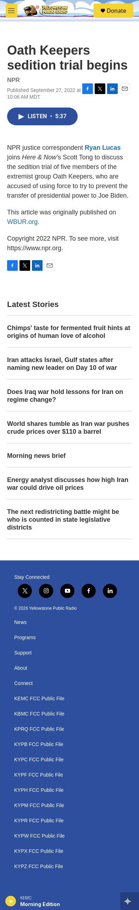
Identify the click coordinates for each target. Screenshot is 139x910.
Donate (116, 10)
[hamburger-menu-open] (11, 11)
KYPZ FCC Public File (38, 866)
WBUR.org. (23, 221)
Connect (23, 683)
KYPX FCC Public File (38, 851)
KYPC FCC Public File (38, 759)
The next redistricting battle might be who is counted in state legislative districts (63, 519)
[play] (10, 901)
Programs (25, 637)
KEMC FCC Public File (39, 698)
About (20, 668)
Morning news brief (36, 455)
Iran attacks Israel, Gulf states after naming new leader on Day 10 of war (62, 363)
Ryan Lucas (103, 147)
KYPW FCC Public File (39, 836)
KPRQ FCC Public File (39, 729)
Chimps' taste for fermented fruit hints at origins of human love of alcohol (68, 331)
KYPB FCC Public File (38, 744)
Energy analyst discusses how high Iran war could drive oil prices (67, 483)
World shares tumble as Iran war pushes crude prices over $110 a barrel (68, 427)
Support (23, 653)
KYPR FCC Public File (38, 820)
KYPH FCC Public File (38, 790)
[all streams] (129, 901)
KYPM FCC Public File (39, 805)
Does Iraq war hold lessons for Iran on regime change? (65, 395)
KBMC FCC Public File (39, 714)
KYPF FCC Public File (38, 775)
